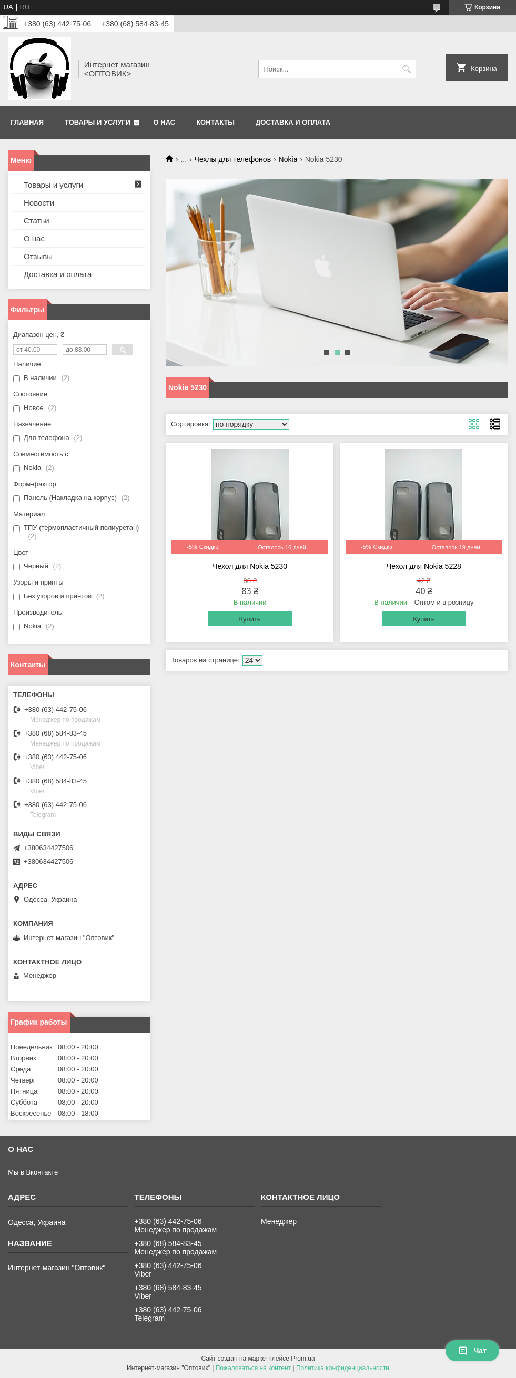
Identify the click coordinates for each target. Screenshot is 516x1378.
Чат (472, 1350)
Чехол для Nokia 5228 (424, 566)
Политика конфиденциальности (342, 1368)
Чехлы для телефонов (233, 159)
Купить (250, 619)
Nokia (288, 159)
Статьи (36, 220)
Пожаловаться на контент (253, 1368)
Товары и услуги (97, 122)
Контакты (215, 122)
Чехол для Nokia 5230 (250, 566)
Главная (27, 122)
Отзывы (38, 256)
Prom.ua (303, 1358)
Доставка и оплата (293, 122)
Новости (39, 202)
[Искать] (407, 69)
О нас (165, 122)
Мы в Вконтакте (33, 1172)
